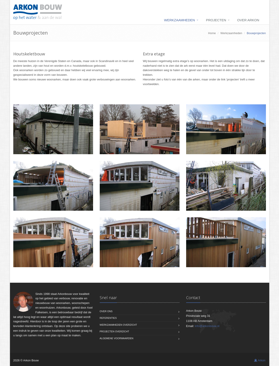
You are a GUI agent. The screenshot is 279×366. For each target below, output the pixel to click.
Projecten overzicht (114, 331)
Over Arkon (248, 20)
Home (212, 33)
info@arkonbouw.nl (207, 326)
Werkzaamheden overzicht (118, 324)
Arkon (259, 360)
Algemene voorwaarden (116, 338)
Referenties (108, 318)
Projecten (216, 20)
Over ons (106, 311)
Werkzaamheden (179, 20)
